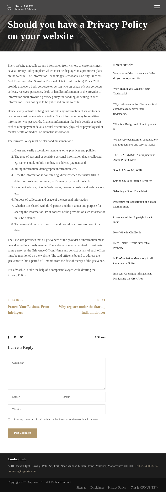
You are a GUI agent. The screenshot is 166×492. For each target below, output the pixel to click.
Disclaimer (97, 487)
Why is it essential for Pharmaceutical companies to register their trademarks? (135, 109)
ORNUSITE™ (149, 487)
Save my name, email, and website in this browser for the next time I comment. (56, 419)
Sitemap (81, 487)
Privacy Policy (117, 487)
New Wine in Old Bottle (127, 232)
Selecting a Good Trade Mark (130, 191)
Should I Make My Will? (127, 170)
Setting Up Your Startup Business (132, 180)
